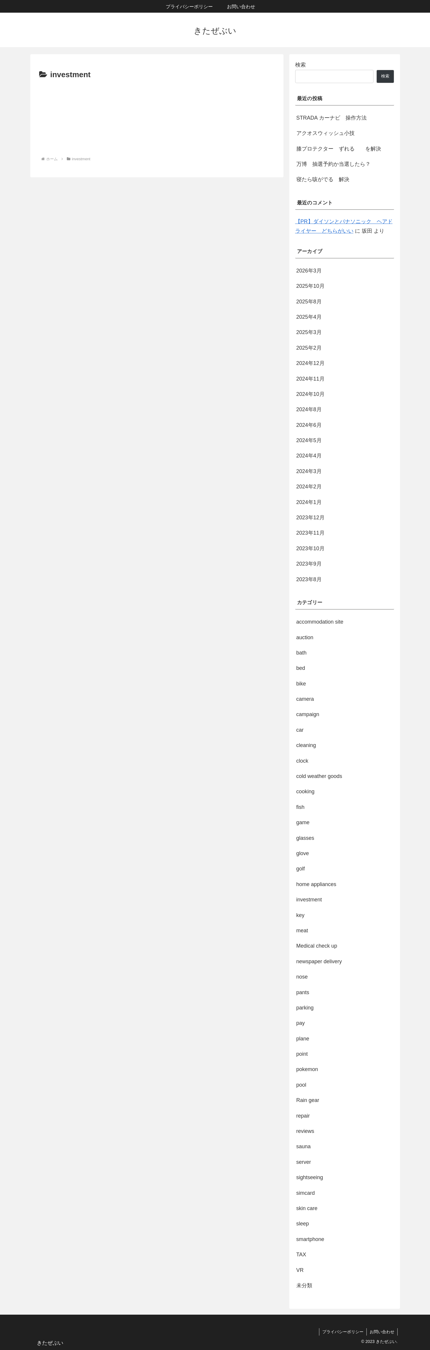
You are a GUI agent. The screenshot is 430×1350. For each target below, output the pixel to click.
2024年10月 (310, 394)
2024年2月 (309, 487)
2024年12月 (310, 363)
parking (305, 1008)
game (303, 822)
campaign (307, 714)
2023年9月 (309, 564)
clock (302, 761)
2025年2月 (309, 348)
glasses (305, 838)
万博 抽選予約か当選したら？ (333, 164)
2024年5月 (309, 440)
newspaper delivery (319, 961)
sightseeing (309, 1177)
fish (300, 807)
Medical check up (316, 946)
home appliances (316, 884)
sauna (303, 1146)
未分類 (304, 1285)
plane (302, 1039)
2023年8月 (309, 579)
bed (300, 668)
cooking (305, 791)
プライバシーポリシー (342, 1331)
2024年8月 (309, 409)
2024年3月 (309, 471)
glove (302, 853)
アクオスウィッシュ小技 (325, 133)
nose (302, 977)
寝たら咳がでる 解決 (322, 179)
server (303, 1162)
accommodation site (319, 622)
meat (302, 930)
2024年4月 (309, 456)
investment (309, 900)
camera (305, 699)
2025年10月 (310, 286)
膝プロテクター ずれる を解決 (338, 149)
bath (301, 653)
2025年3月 (309, 332)
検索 (300, 65)
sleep (302, 1224)
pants (302, 992)
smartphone (310, 1239)
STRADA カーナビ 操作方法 (331, 118)
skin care (307, 1208)
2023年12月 (310, 517)
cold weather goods (319, 776)
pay (300, 1023)
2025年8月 (309, 302)
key (300, 915)
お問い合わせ (382, 1331)
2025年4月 (309, 317)
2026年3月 (309, 271)
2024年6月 (309, 425)
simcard (305, 1193)
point (302, 1054)
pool (301, 1085)
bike (301, 684)
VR (300, 1270)
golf (300, 869)
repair (303, 1116)
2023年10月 (310, 548)
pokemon (307, 1069)
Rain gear (307, 1100)
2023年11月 (310, 533)
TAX (301, 1255)
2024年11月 (310, 379)
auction (304, 637)
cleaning (306, 745)
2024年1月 (309, 502)
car (300, 730)
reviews (305, 1131)
